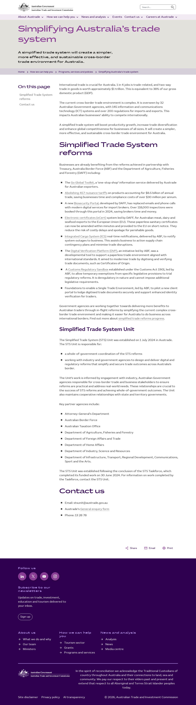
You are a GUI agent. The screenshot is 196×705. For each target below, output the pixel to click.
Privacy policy (50, 697)
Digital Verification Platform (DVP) (94, 251)
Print (167, 548)
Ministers (29, 649)
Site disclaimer (28, 697)
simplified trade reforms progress (141, 318)
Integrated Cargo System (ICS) (85, 236)
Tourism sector (74, 642)
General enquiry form (94, 509)
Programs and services (79, 652)
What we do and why (37, 639)
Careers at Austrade (162, 17)
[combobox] (155, 7)
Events (117, 17)
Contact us (134, 17)
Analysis (110, 639)
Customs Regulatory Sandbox (88, 269)
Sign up (25, 616)
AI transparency (74, 697)
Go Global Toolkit (82, 182)
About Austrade (31, 17)
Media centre (114, 649)
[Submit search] (173, 7)
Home (21, 72)
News (109, 644)
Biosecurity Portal (86, 203)
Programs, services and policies (75, 72)
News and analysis (95, 17)
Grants (68, 647)
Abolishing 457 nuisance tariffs (86, 193)
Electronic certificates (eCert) (85, 217)
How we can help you (63, 17)
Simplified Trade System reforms (35, 97)
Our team (29, 644)
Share (131, 548)
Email (149, 548)
